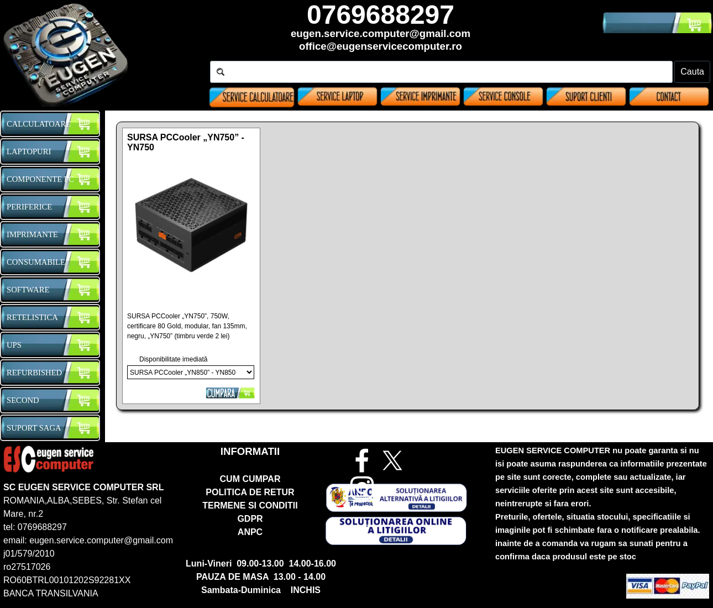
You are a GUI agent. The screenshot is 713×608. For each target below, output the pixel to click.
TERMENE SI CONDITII (249, 505)
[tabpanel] (380, 28)
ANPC (250, 532)
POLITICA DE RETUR (250, 492)
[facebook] (362, 460)
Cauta (692, 71)
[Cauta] (441, 72)
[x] (392, 460)
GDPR (250, 518)
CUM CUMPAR (250, 479)
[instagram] (362, 488)
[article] (191, 266)
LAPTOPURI (29, 151)
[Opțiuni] (190, 372)
